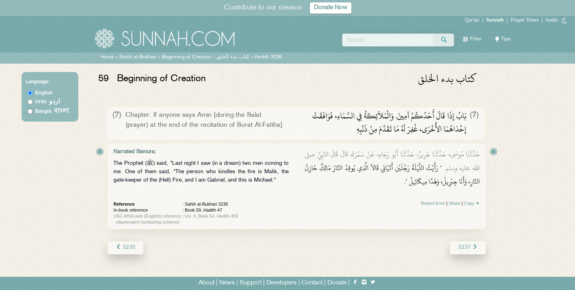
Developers (281, 283)
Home (107, 57)
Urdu (47, 101)
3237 (468, 247)
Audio (551, 20)
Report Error (433, 203)
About (206, 283)
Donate (337, 283)
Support (251, 283)
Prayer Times (524, 20)
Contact (312, 283)
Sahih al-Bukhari (138, 57)
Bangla (52, 111)
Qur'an (472, 20)
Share (454, 203)
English (43, 93)
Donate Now (330, 8)
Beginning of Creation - (206, 57)
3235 (125, 247)
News (227, 283)
